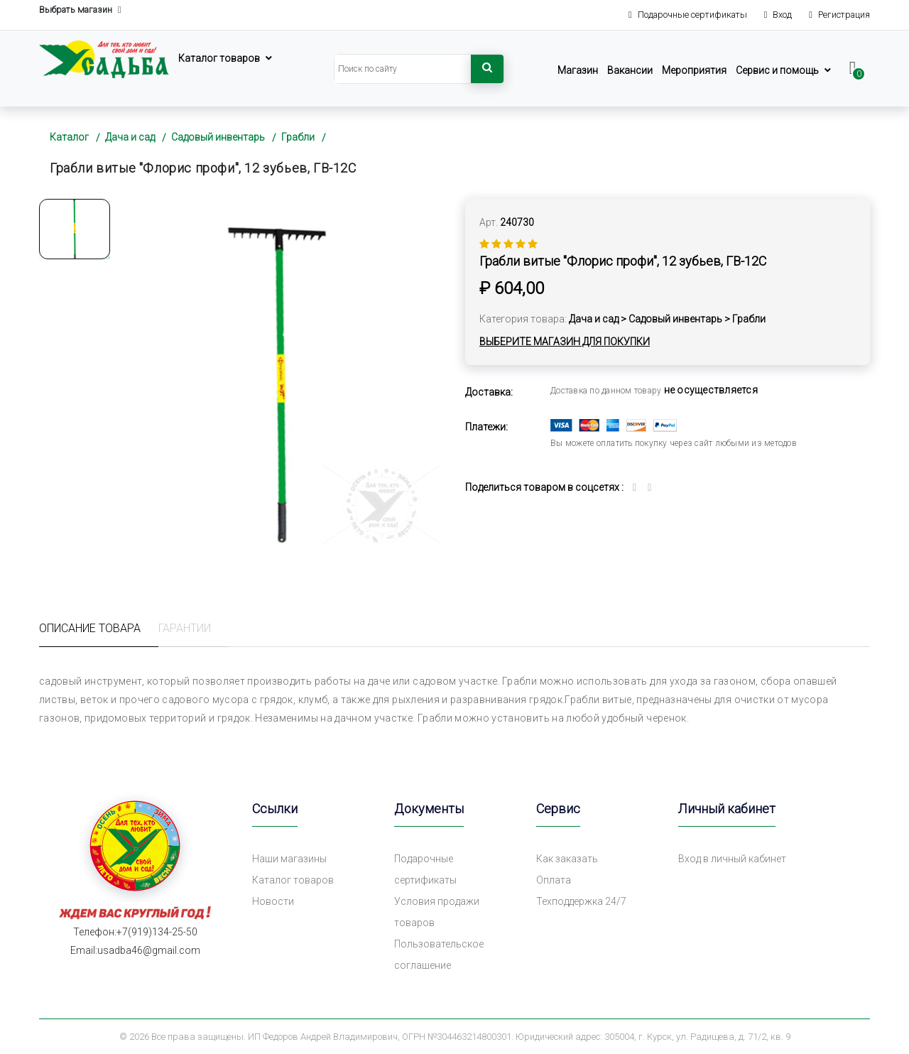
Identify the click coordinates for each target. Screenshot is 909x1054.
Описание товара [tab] (90, 628)
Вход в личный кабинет (732, 858)
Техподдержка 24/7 (581, 901)
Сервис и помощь (777, 70)
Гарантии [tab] (184, 628)
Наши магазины (289, 858)
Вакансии (630, 70)
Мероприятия (694, 70)
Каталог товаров (219, 58)
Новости (273, 901)
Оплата (553, 880)
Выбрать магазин (80, 10)
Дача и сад (130, 137)
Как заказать (567, 858)
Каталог (69, 137)
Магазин (577, 70)
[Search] (402, 69)
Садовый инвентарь (218, 137)
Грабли (298, 137)
